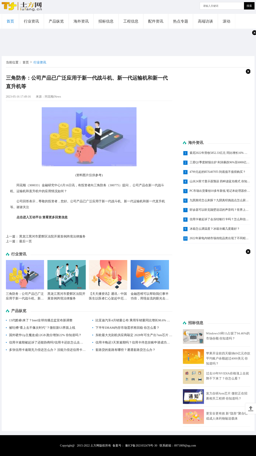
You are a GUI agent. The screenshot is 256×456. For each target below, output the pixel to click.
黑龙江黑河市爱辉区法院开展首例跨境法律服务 (52, 236)
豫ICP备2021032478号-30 (141, 445)
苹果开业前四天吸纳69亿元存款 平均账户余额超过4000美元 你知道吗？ (228, 358)
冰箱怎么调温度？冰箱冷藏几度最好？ (215, 228)
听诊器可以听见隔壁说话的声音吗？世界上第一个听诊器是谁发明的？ (219, 210)
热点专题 (180, 21)
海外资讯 (81, 21)
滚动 (226, 21)
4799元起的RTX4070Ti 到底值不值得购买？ (218, 171)
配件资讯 (155, 21)
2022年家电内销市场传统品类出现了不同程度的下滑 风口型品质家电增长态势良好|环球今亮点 (220, 238)
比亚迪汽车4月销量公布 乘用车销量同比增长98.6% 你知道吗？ (132, 321)
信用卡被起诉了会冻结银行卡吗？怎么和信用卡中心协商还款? (219, 219)
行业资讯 (31, 21)
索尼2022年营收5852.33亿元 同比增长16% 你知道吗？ (218, 153)
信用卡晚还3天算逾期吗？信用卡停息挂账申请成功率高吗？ (132, 343)
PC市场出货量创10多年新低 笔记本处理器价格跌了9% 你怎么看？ (220, 191)
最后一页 (25, 241)
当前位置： (14, 62)
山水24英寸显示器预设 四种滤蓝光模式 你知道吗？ (220, 181)
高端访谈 (205, 21)
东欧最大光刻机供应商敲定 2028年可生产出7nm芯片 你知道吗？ (133, 336)
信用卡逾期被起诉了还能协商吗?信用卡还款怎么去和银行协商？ (46, 343)
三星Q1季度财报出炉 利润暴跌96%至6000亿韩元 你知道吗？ (219, 162)
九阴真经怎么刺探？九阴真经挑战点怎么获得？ (218, 200)
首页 (10, 21)
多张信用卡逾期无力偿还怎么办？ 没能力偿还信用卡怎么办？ (47, 351)
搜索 (249, 5)
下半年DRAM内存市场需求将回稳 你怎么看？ (127, 327)
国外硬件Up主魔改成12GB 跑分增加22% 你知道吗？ (45, 335)
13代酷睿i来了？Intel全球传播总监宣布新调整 (41, 320)
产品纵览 (56, 21)
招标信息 (106, 21)
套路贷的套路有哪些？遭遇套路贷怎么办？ (125, 349)
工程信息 (130, 21)
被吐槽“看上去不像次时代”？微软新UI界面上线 (42, 327)
